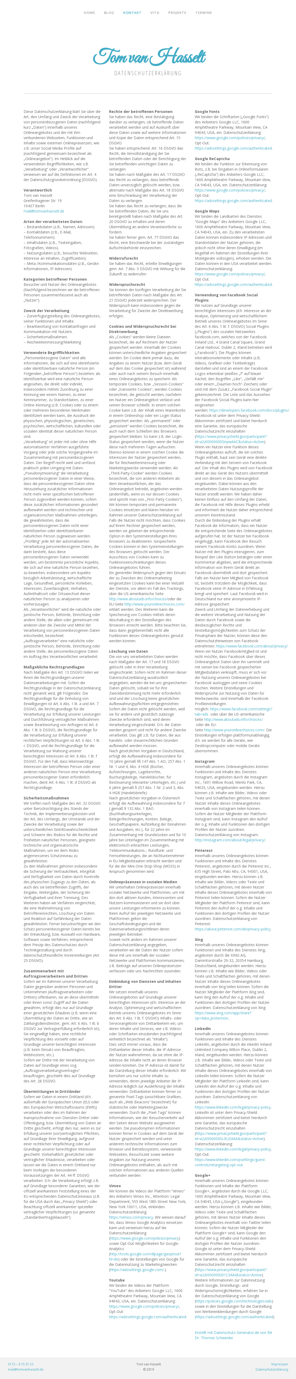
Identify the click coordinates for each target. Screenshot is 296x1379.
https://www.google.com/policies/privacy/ (144, 1306)
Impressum (279, 1364)
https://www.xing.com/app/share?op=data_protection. (223, 1015)
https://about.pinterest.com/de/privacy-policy (233, 928)
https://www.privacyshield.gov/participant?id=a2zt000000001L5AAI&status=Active (231, 1272)
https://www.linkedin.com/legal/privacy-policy (233, 1149)
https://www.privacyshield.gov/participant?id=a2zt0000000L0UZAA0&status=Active (231, 1136)
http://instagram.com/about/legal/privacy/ (230, 839)
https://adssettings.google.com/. (137, 1269)
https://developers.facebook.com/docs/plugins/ (249, 410)
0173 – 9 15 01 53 (21, 1364)
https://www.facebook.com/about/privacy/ (252, 646)
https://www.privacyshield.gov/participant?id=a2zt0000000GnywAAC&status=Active (231, 439)
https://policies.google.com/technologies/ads (234, 1301)
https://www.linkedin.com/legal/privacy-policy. (233, 1107)
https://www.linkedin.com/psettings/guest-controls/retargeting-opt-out (230, 1162)
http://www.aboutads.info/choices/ (138, 598)
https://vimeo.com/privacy (131, 1217)
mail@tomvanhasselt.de (44, 211)
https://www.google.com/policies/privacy (144, 1238)
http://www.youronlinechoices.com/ (155, 604)
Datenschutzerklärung (272, 1369)
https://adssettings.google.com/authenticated (147, 1316)
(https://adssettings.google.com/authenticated (234, 1316)
